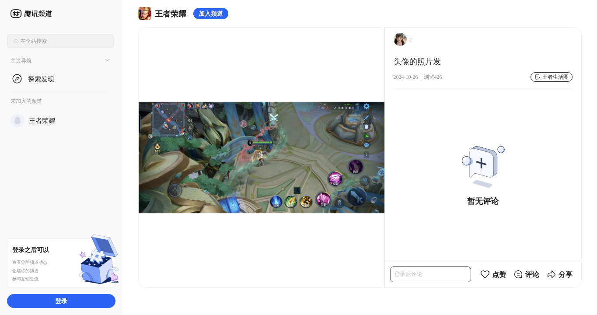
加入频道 (211, 13)
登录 (61, 301)
